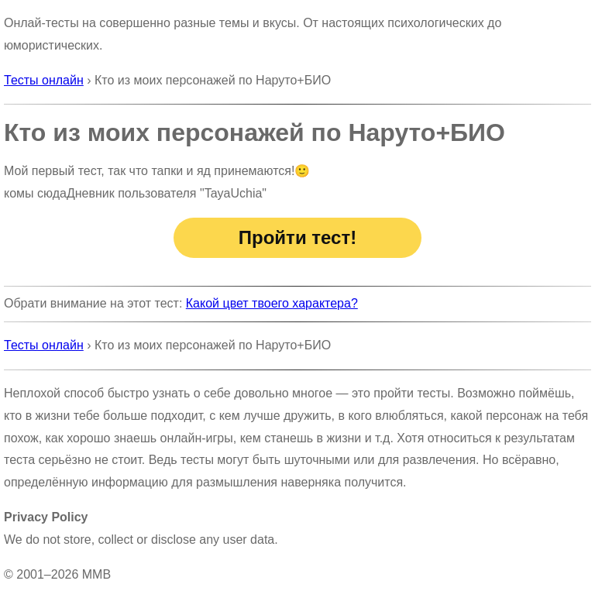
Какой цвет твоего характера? (272, 303)
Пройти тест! (297, 237)
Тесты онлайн (44, 80)
